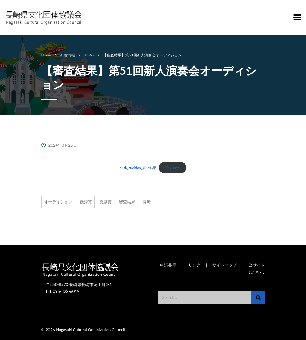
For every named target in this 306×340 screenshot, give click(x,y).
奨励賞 (105, 201)
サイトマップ (224, 264)
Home (46, 55)
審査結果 (127, 201)
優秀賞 (86, 201)
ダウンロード (172, 167)
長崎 (147, 201)
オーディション (58, 201)
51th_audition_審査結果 (138, 167)
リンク (194, 264)
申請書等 (168, 264)
